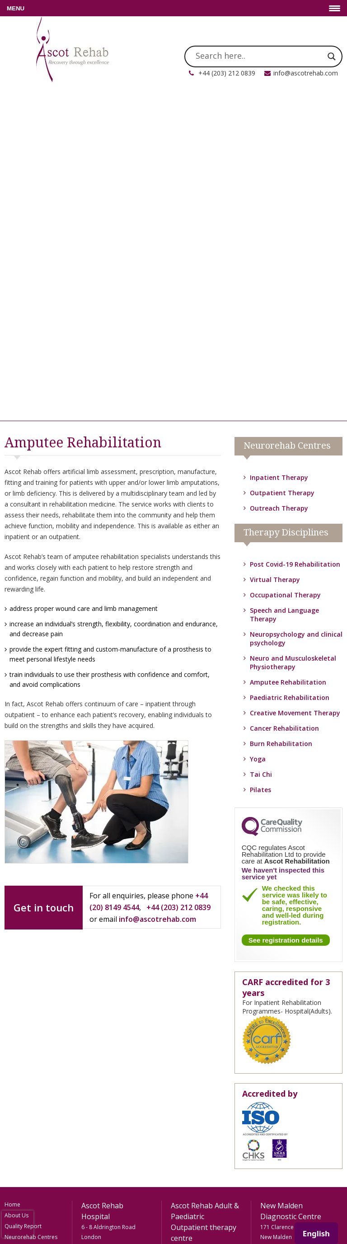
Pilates (260, 451)
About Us (16, 877)
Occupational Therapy (285, 257)
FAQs (11, 1086)
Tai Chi (261, 436)
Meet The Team (24, 964)
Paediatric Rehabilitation (289, 359)
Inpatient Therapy (279, 139)
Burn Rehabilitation (281, 405)
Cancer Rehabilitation (284, 390)
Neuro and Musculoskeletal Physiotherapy (293, 324)
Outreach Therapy (279, 170)
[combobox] (316, 1233)
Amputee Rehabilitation (288, 344)
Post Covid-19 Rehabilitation (295, 226)
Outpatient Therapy (282, 154)
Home (12, 866)
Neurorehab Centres (31, 899)
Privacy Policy (22, 1140)
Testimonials (21, 1108)
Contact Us (19, 1118)
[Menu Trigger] (173, 8)
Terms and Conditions (33, 1151)
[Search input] (259, 56)
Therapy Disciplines (30, 942)
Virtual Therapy (275, 241)
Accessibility (20, 1129)
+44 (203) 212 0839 (226, 73)
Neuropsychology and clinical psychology (33, 1023)
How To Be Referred (30, 1097)
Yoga (258, 421)
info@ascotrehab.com (305, 73)
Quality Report (23, 888)
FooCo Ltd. (215, 1217)
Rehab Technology (28, 953)
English (316, 1233)
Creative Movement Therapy (295, 375)
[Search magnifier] (331, 56)
